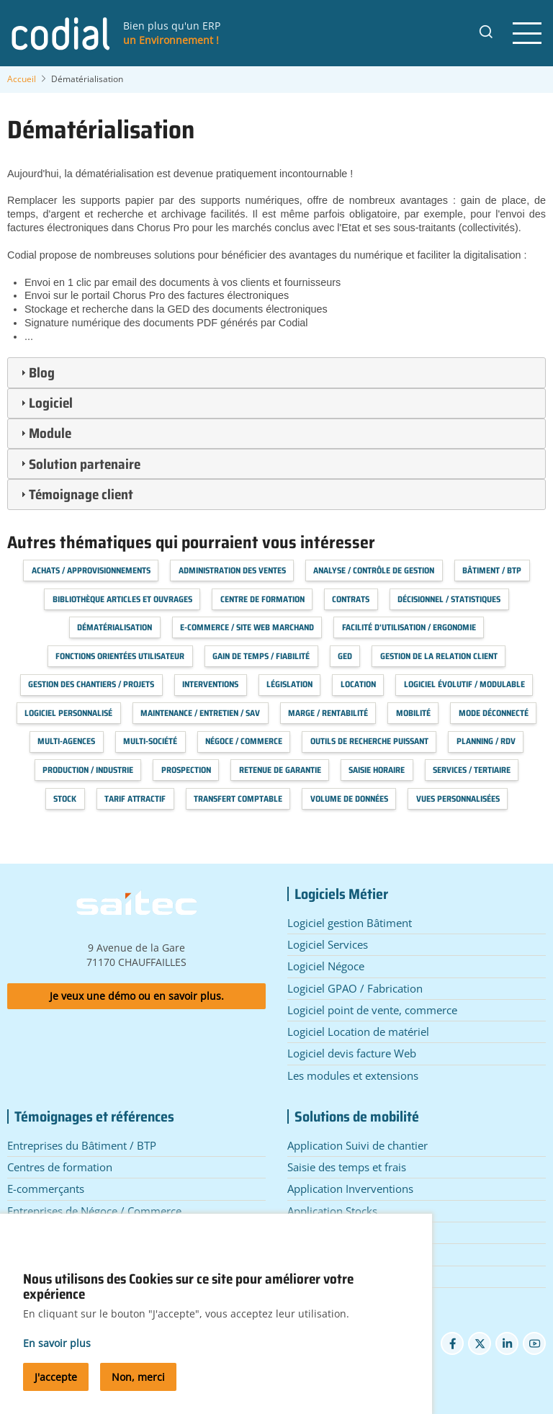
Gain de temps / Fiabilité (261, 656)
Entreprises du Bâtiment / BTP (81, 1145)
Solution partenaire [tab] (78, 464)
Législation (289, 684)
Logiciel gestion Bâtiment (349, 923)
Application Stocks (332, 1211)
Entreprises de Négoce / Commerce (94, 1211)
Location (358, 684)
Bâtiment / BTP (491, 570)
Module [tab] (44, 433)
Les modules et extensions (352, 1075)
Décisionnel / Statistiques (448, 599)
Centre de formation (262, 599)
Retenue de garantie (280, 770)
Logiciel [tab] (45, 402)
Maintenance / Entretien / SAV (200, 713)
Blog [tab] (36, 372)
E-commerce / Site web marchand (247, 627)
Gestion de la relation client (439, 656)
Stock (64, 798)
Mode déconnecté (494, 713)
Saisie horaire (377, 770)
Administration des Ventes (232, 570)
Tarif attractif (135, 798)
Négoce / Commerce (243, 741)
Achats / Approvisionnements (91, 570)
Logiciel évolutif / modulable (464, 684)
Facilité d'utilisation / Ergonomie (409, 627)
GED (345, 656)
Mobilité (413, 713)
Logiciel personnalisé (68, 713)
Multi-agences (66, 741)
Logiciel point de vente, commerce (372, 1010)
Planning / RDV (486, 741)
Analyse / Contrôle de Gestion (373, 570)
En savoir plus (57, 1354)
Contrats (350, 599)
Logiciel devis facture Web (351, 1053)
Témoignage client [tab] (75, 494)
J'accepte (56, 1389)
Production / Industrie (87, 770)
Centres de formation (59, 1167)
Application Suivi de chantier (357, 1145)
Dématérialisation (114, 627)
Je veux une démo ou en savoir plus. (137, 996)
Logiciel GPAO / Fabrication (355, 988)
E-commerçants (45, 1188)
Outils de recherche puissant (369, 741)
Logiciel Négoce (325, 966)
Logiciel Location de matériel (358, 1031)
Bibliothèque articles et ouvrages (122, 599)
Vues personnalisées (458, 798)
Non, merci (138, 1389)
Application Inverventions (350, 1188)
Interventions (210, 684)
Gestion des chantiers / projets (91, 684)
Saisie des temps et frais (346, 1167)
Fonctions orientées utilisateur (119, 656)
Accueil (21, 79)
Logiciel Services (327, 944)
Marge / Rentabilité (328, 713)
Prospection (186, 770)
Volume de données (349, 798)
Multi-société (150, 741)
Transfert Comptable (238, 798)
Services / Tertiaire (472, 770)
